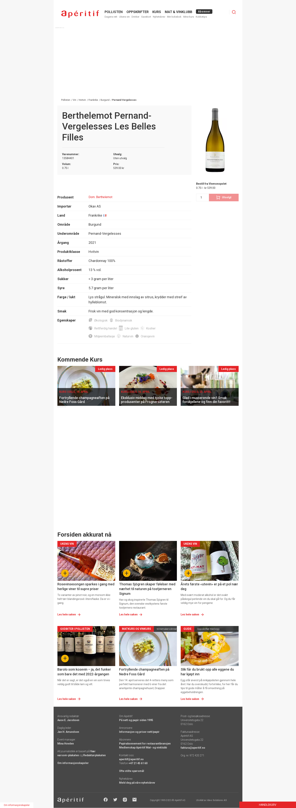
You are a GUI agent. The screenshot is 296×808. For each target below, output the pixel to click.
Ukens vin (124, 16)
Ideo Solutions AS (217, 800)
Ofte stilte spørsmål (131, 770)
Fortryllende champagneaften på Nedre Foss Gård (144, 671)
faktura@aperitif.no (193, 747)
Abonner (204, 11)
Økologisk (101, 320)
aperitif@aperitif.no (131, 759)
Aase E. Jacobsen (68, 720)
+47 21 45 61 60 (138, 763)
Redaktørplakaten (94, 755)
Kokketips (201, 16)
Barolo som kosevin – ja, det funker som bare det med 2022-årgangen (84, 671)
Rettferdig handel (105, 328)
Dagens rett (111, 16)
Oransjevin (148, 336)
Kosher (151, 328)
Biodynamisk (123, 320)
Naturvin (128, 336)
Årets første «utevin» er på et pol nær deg (209, 586)
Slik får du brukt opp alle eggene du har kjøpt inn (207, 671)
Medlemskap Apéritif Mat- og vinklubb (143, 747)
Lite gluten (132, 328)
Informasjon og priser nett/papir (139, 731)
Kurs (156, 12)
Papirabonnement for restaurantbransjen (145, 743)
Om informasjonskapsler (73, 763)
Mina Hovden (65, 743)
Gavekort (146, 16)
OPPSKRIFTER (137, 12)
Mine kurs (188, 16)
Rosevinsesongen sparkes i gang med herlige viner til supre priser (85, 586)
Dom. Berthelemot (100, 197)
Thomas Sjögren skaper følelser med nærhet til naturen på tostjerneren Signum (147, 589)
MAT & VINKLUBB (178, 12)
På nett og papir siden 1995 (136, 720)
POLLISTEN (114, 12)
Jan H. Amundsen (68, 731)
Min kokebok (174, 16)
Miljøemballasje (104, 336)
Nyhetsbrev (159, 16)
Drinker (135, 16)
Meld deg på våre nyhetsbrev (137, 782)
